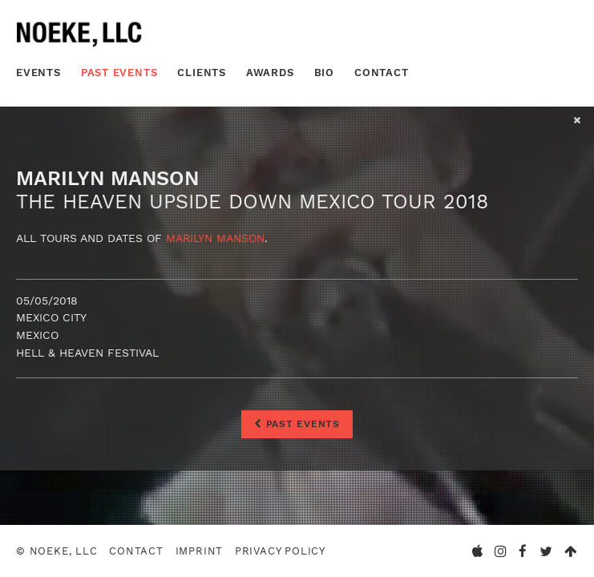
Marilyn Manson (215, 238)
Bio (324, 73)
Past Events (119, 73)
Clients (201, 73)
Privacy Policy (280, 551)
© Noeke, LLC (56, 551)
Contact (381, 73)
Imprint (200, 551)
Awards (270, 73)
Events (38, 73)
